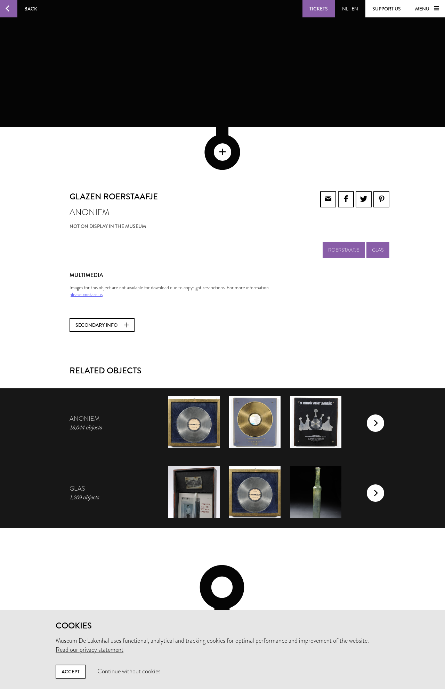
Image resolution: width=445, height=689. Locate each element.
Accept (71, 671)
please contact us (86, 247)
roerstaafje (343, 202)
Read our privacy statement (89, 649)
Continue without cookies (129, 671)
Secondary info (102, 278)
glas (378, 202)
